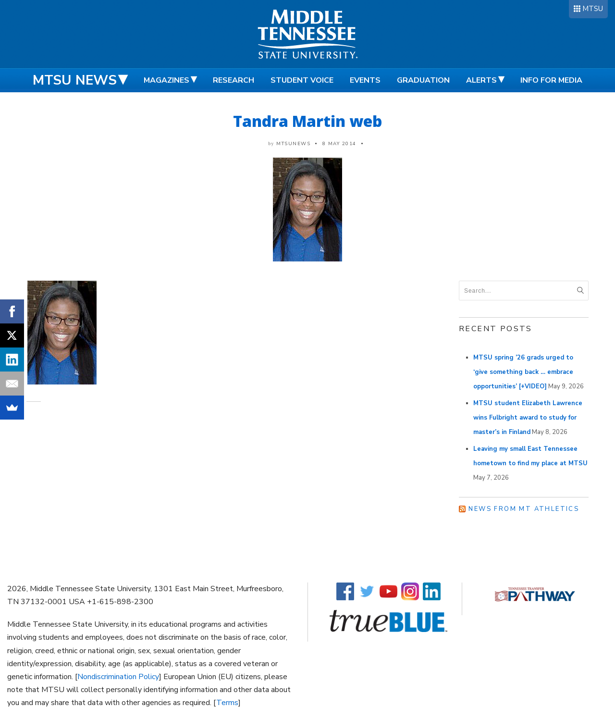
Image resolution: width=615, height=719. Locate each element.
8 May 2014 (339, 143)
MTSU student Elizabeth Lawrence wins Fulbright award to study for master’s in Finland (527, 417)
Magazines (166, 80)
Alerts (481, 80)
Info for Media (551, 80)
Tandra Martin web (307, 121)
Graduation (423, 80)
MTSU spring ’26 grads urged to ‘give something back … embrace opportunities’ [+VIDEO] (523, 372)
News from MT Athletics (523, 509)
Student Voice (302, 80)
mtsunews (293, 143)
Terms (227, 702)
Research (233, 80)
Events (365, 80)
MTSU (592, 8)
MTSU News (75, 80)
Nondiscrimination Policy (118, 676)
